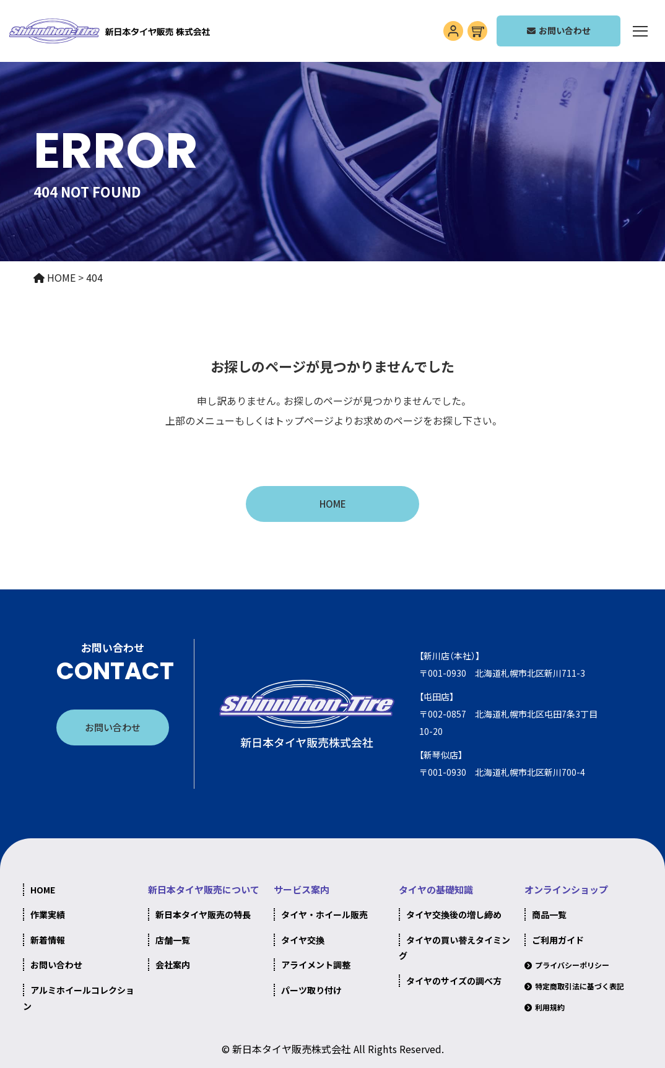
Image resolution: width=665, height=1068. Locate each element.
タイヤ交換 (302, 940)
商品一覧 (549, 914)
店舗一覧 (172, 940)
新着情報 (47, 940)
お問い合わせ (113, 727)
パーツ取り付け (311, 990)
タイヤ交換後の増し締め (454, 914)
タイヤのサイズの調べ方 (454, 981)
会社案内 (172, 964)
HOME (332, 503)
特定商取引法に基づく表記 (579, 986)
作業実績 (47, 914)
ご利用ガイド (558, 940)
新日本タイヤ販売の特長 (203, 914)
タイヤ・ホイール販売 (324, 914)
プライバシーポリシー (572, 965)
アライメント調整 (315, 964)
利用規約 (550, 1007)
